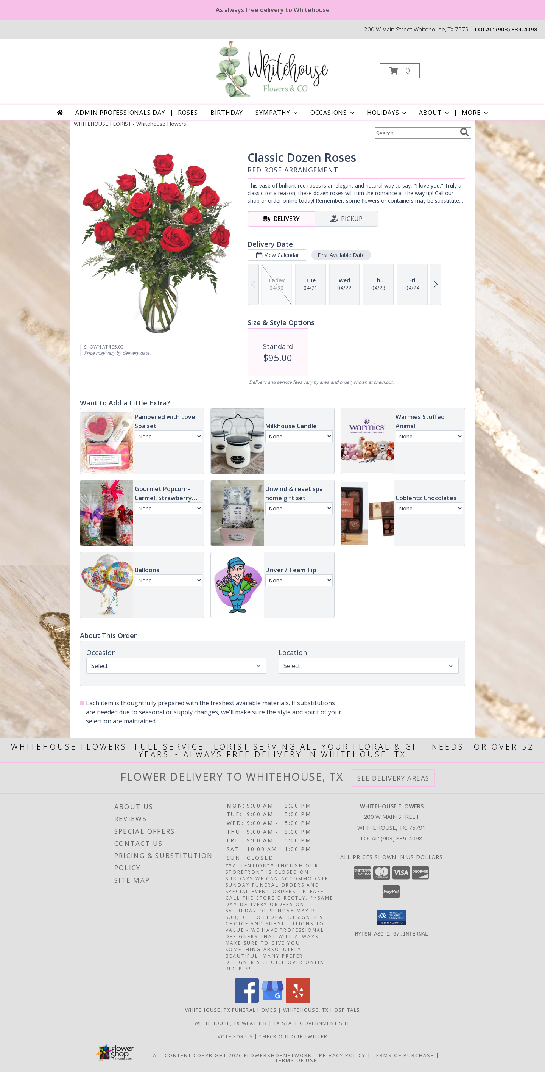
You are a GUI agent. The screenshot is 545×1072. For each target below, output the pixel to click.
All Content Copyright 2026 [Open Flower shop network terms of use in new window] (197, 1055)
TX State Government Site (312, 1023)
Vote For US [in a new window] (236, 1036)
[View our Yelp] (298, 1000)
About (435, 112)
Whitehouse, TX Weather (231, 1023)
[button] (400, 70)
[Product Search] (415, 133)
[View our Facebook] (247, 1000)
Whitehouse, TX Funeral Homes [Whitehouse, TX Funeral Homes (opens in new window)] (231, 1009)
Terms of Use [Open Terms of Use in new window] (296, 1060)
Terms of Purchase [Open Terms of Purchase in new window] (403, 1055)
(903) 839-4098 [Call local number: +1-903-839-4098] (516, 29)
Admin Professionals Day (120, 112)
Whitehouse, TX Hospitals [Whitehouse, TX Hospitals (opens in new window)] (321, 1009)
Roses (188, 112)
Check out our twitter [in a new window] (293, 1036)
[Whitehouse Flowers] (271, 68)
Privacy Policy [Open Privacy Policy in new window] (342, 1055)
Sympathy (277, 112)
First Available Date (341, 254)
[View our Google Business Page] (272, 1000)
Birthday (226, 112)
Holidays (387, 112)
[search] (464, 132)
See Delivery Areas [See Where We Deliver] (393, 778)
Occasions (333, 112)
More (475, 112)
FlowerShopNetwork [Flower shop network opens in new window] (278, 1055)
